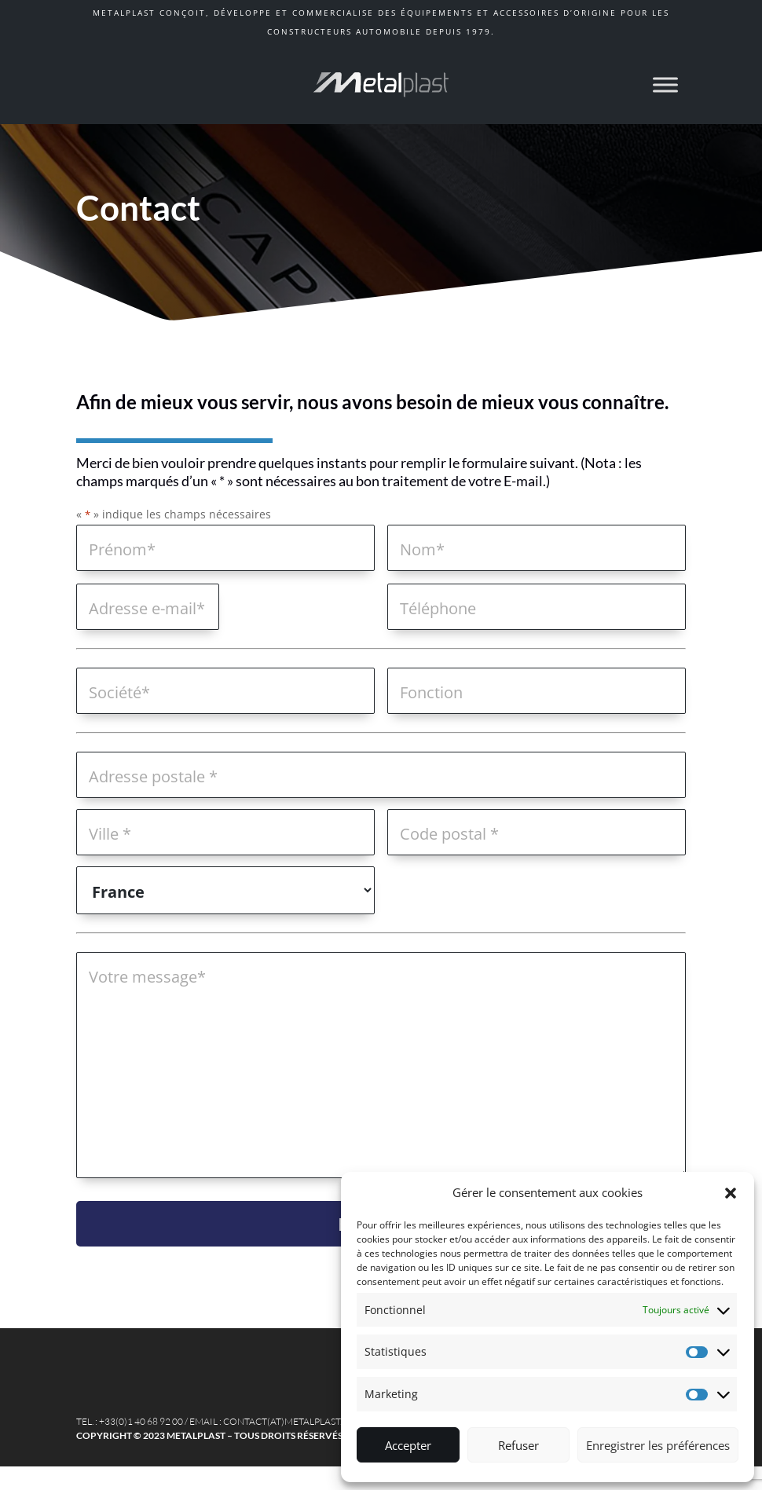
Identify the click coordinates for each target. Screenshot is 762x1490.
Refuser (518, 1445)
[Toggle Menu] (665, 84)
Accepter (408, 1445)
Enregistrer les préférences (658, 1445)
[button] (730, 1193)
